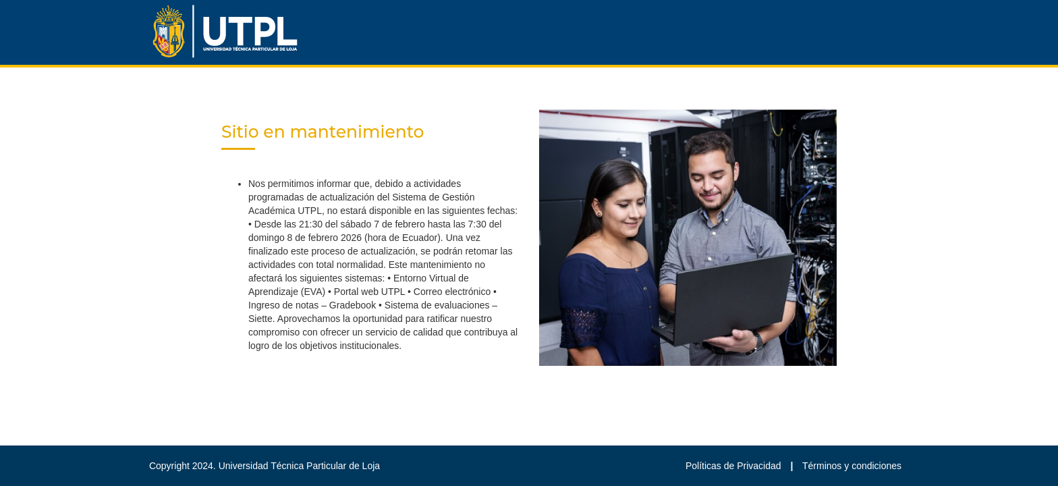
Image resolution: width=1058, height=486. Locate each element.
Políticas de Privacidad (735, 465)
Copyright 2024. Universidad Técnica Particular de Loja (264, 465)
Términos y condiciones (851, 465)
